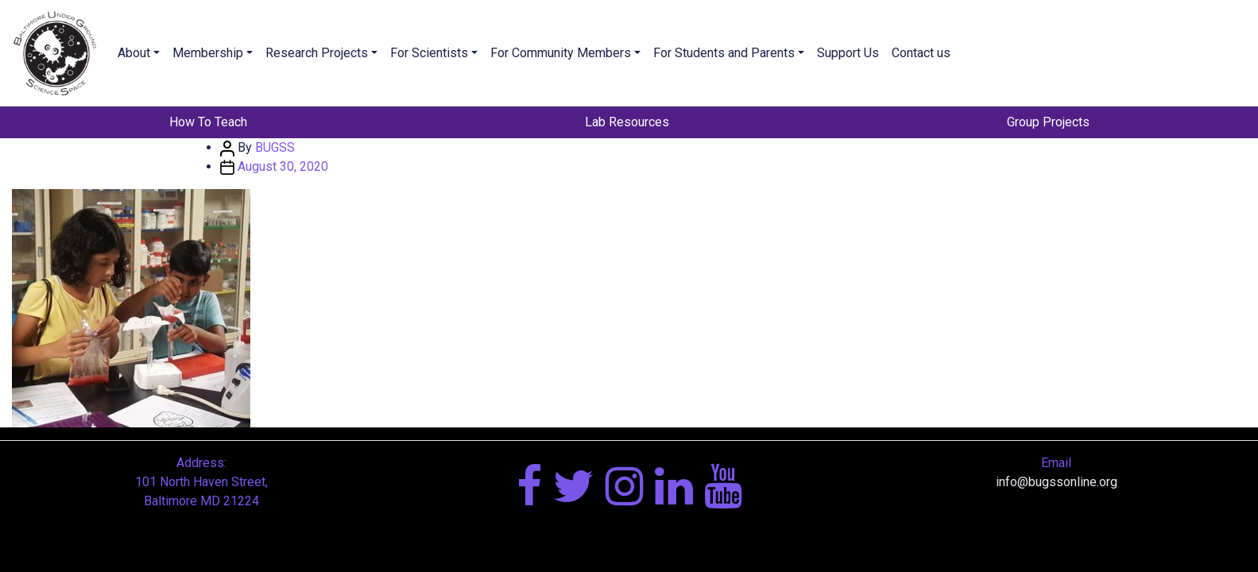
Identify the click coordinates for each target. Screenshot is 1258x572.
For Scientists (429, 52)
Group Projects (1048, 121)
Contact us (921, 52)
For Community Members (560, 52)
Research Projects (316, 52)
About (134, 52)
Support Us (848, 52)
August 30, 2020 (283, 166)
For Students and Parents (724, 52)
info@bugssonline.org (1056, 481)
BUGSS (275, 147)
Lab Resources (627, 121)
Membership (207, 52)
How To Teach (208, 121)
